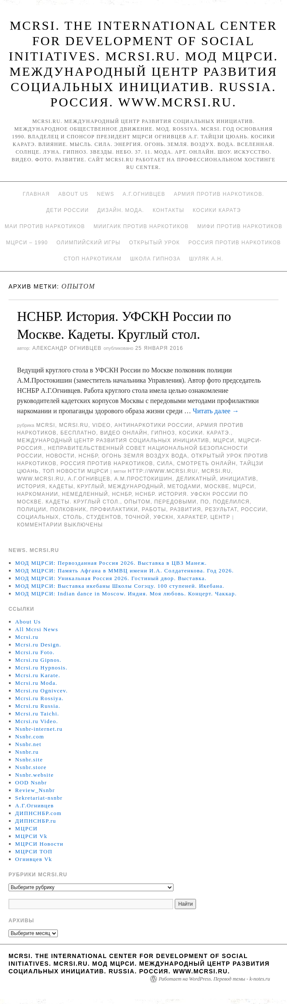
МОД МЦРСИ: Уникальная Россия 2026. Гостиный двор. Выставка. (111, 578)
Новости (60, 456)
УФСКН (163, 517)
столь (72, 517)
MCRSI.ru (216, 471)
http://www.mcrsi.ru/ (163, 471)
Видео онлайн (123, 433)
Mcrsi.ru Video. (36, 721)
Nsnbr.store (31, 767)
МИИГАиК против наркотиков (141, 226)
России (253, 509)
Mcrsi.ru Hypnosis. (41, 667)
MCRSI (45, 425)
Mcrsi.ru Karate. (37, 675)
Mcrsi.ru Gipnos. (38, 660)
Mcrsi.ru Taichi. (37, 713)
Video (101, 425)
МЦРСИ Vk (31, 836)
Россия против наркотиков (234, 243)
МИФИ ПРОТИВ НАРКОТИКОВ (239, 226)
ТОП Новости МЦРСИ (75, 471)
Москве (217, 486)
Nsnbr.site (29, 759)
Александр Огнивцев (67, 348)
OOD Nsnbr (31, 782)
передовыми (175, 502)
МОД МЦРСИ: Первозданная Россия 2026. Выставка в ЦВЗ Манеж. (111, 563)
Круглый (91, 486)
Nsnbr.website (34, 775)
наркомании (37, 494)
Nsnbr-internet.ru (39, 729)
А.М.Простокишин (143, 479)
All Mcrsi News (36, 629)
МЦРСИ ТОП (34, 851)
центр (220, 517)
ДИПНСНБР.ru (36, 821)
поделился (231, 502)
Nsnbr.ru (27, 752)
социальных (38, 517)
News (105, 194)
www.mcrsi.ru (40, 479)
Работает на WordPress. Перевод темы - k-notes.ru (214, 979)
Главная (36, 194)
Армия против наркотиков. (219, 194)
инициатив (238, 479)
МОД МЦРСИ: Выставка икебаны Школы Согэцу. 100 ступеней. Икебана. (119, 586)
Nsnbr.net (28, 744)
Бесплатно (78, 433)
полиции (31, 509)
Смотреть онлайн (206, 463)
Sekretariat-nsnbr (39, 798)
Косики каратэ (217, 210)
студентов (103, 517)
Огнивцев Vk (33, 859)
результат (221, 509)
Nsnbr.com (29, 736)
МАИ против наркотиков (45, 226)
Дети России (67, 210)
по (204, 502)
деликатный (196, 479)
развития (185, 509)
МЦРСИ (223, 440)
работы (154, 509)
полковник (68, 509)
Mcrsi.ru (73, 425)
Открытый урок (154, 243)
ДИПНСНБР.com (38, 813)
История (31, 486)
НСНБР (88, 456)
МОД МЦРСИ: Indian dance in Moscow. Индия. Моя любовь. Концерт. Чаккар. (126, 593)
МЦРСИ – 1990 (27, 243)
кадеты (61, 486)
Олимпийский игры (89, 243)
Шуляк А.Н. (206, 259)
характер (192, 517)
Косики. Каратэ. (205, 433)
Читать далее (216, 411)
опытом (137, 502)
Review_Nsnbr (35, 790)
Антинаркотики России (153, 425)
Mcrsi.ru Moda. (36, 683)
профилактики (114, 509)
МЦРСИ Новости (39, 844)
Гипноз (163, 433)
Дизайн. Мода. (120, 210)
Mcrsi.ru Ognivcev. (41, 690)
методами (184, 486)
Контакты (168, 210)
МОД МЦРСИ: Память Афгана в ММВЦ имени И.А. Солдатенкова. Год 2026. (124, 570)
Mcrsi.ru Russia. (37, 706)
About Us (73, 194)
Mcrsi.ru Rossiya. (39, 698)
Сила (165, 463)
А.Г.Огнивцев (144, 194)
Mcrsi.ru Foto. (35, 652)
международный (135, 486)
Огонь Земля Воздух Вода (144, 456)
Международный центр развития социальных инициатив (113, 440)
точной (137, 517)
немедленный (85, 494)
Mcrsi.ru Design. (38, 644)
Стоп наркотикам (93, 259)
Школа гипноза (155, 259)
